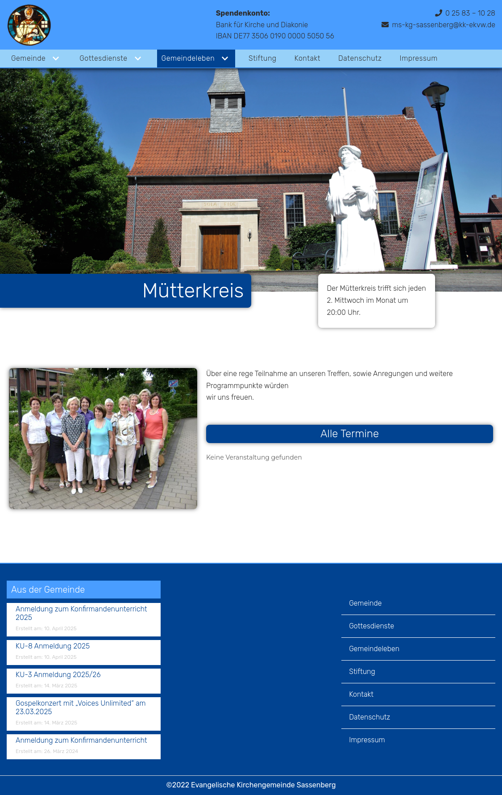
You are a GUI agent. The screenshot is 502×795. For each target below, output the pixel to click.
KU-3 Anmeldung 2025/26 (58, 674)
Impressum (419, 58)
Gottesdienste (371, 626)
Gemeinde (365, 603)
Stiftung (263, 58)
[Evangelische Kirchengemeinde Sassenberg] (29, 25)
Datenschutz (360, 58)
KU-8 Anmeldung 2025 (53, 646)
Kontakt (307, 58)
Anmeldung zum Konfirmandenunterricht (81, 740)
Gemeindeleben (374, 648)
